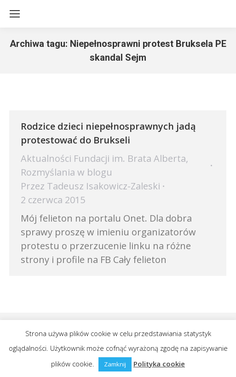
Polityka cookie (159, 363)
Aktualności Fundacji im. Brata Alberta (103, 158)
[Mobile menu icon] (14, 13)
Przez (90, 186)
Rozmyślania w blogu (66, 172)
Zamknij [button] (115, 364)
